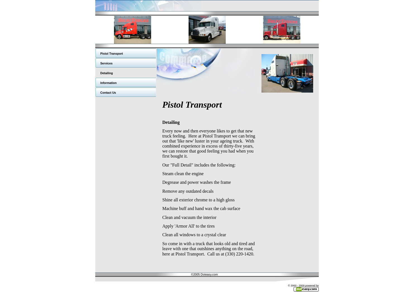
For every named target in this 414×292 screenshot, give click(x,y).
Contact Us (108, 92)
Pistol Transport (111, 53)
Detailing (106, 73)
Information (108, 83)
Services (106, 63)
